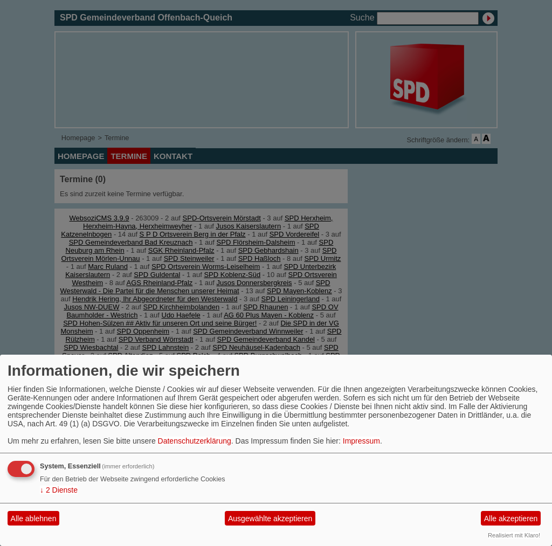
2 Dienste (59, 490)
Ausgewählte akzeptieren (270, 518)
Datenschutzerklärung (194, 441)
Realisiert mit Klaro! (514, 535)
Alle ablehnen (34, 518)
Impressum (361, 441)
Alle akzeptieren (511, 518)
